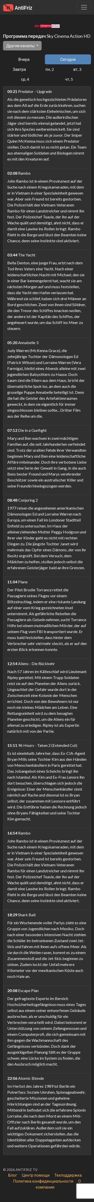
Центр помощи (36, 1175)
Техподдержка (68, 1175)
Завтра (19, 69)
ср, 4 (25, 79)
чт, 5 (69, 79)
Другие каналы (20, 45)
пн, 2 (49, 69)
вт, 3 (77, 69)
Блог (12, 1175)
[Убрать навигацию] (84, 7)
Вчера (24, 59)
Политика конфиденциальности (43, 1181)
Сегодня (68, 59)
